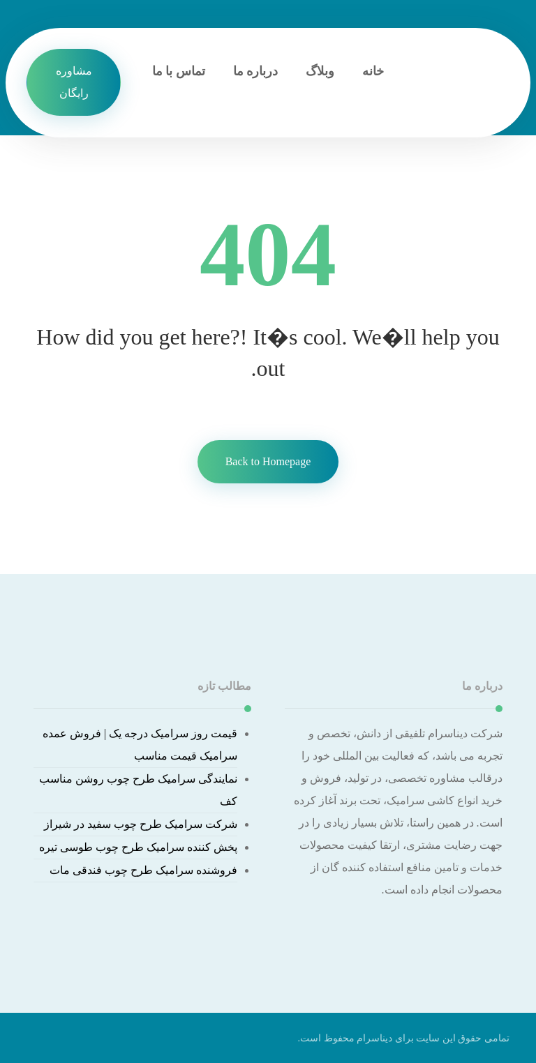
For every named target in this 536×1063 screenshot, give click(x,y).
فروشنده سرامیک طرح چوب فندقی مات (143, 870)
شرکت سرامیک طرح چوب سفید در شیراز (140, 824)
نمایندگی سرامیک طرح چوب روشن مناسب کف (138, 790)
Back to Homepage (268, 461)
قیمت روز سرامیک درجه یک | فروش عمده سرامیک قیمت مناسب (140, 744)
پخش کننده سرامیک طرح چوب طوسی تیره (138, 847)
